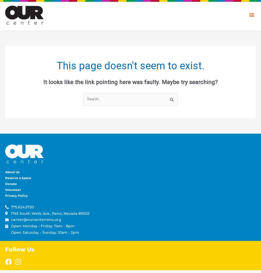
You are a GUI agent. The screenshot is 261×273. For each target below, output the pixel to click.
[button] (251, 14)
